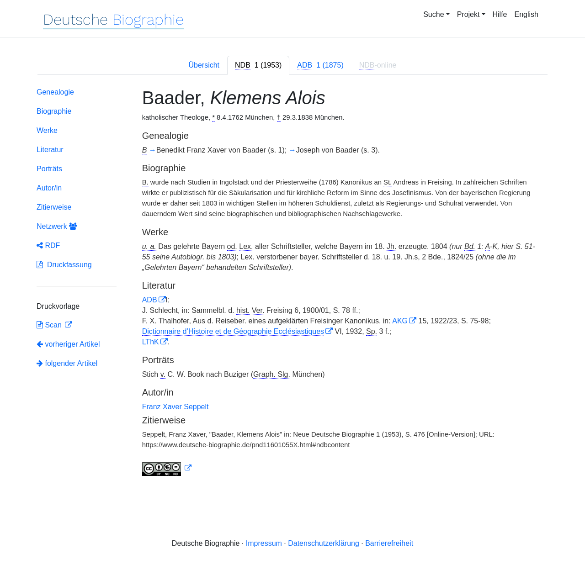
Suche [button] (433, 14)
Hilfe (500, 14)
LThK (150, 342)
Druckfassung (64, 265)
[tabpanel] (292, 283)
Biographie (54, 111)
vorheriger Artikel (68, 344)
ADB (149, 300)
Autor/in (49, 188)
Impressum (264, 543)
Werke (47, 130)
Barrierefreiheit (389, 543)
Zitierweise (54, 207)
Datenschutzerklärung (323, 543)
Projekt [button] (468, 14)
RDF (48, 245)
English (526, 14)
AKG (400, 321)
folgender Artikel (67, 363)
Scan (50, 325)
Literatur (50, 149)
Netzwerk (57, 226)
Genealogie (55, 92)
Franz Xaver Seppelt (175, 407)
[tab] (258, 65)
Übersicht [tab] (203, 65)
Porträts (49, 169)
